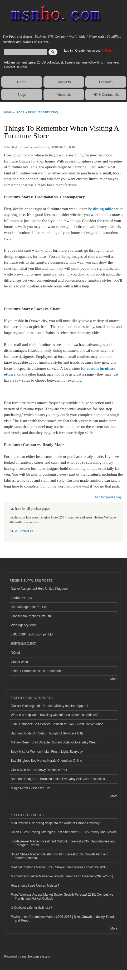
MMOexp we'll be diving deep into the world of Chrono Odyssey (55, 823)
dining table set (106, 209)
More (114, 679)
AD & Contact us (21, 531)
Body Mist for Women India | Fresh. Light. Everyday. (47, 752)
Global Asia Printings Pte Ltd (31, 616)
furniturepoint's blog (43, 112)
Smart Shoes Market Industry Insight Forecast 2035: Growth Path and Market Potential (59, 856)
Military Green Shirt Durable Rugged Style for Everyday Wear (54, 742)
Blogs (21, 95)
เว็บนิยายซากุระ (21, 598)
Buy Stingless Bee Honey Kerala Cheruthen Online (46, 761)
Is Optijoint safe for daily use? (31, 907)
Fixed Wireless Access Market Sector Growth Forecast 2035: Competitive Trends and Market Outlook (62, 896)
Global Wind (19, 662)
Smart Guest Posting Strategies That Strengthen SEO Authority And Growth (63, 832)
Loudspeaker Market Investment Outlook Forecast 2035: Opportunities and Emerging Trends (63, 843)
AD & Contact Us (106, 95)
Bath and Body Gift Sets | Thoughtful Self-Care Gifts (47, 733)
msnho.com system (36, 956)
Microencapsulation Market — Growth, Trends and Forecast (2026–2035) (62, 876)
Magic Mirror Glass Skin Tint (30, 788)
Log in (68, 50)
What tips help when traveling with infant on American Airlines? (54, 715)
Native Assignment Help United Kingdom (39, 588)
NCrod (15, 653)
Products (106, 82)
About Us (64, 95)
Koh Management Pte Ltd (29, 607)
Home (21, 82)
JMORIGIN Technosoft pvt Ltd (32, 634)
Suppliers (64, 82)
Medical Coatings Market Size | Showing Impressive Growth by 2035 (58, 867)
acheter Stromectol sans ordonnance (36, 671)
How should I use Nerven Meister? (35, 885)
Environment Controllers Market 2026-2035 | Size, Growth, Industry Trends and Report (63, 918)
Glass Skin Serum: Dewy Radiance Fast (39, 770)
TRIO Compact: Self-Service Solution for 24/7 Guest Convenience (57, 724)
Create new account (89, 50)
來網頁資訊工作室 (23, 644)
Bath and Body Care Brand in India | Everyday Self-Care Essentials (58, 779)
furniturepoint (30, 147)
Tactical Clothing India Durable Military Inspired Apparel (49, 706)
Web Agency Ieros (23, 625)
